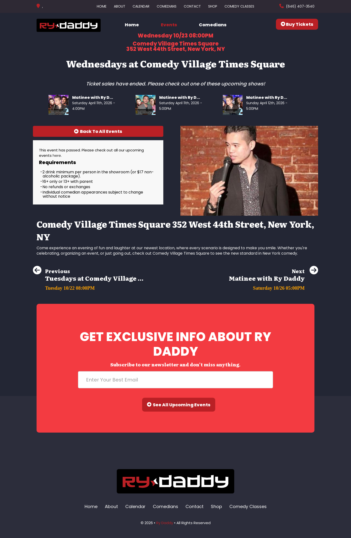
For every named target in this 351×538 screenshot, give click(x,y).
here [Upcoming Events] (57, 155)
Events (169, 25)
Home (102, 6)
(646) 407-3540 (299, 6)
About (119, 6)
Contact (192, 6)
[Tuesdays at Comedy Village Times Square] (88, 287)
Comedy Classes (239, 6)
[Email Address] (175, 379)
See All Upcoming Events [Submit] (178, 405)
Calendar (141, 6)
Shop (212, 6)
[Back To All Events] (98, 131)
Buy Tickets (297, 24)
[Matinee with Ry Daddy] (273, 287)
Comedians (166, 6)
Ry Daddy (164, 522)
